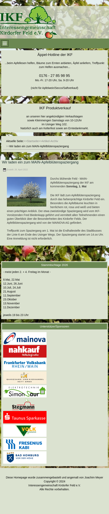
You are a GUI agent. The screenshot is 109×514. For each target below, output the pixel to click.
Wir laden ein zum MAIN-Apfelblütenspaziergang (40, 162)
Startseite (33, 141)
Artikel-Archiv (50, 141)
